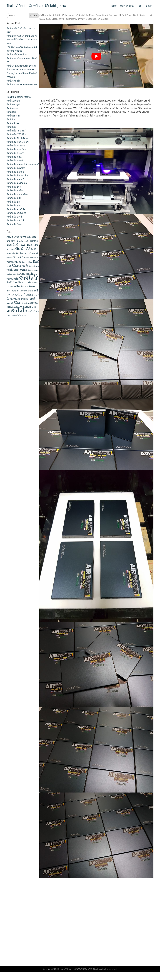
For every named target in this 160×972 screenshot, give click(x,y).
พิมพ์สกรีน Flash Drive (17, 138)
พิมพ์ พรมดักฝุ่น (14, 115)
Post (140, 5)
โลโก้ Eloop (103, 19)
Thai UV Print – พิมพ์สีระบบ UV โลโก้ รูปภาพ (36, 5)
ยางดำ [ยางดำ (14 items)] (28, 282)
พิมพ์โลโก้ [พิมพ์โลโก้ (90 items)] (29, 278)
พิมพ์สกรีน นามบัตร (16, 168)
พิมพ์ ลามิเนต (13, 123)
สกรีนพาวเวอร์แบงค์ (87, 19)
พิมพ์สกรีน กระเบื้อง (16, 149)
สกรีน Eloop (52, 19)
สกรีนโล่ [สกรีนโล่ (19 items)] (32, 311)
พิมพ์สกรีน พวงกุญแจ (17, 183)
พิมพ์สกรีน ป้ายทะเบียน (18, 175)
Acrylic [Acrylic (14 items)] (10, 237)
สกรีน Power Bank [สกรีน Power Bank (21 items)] (24, 286)
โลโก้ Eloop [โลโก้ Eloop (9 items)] (21, 315)
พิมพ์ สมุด (11, 127)
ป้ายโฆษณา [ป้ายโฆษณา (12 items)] (32, 241)
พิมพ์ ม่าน (11, 119)
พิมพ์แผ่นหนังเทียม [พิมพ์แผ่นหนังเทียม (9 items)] (13, 274)
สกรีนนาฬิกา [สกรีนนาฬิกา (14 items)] (13, 290)
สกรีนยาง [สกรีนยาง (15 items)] (30, 294)
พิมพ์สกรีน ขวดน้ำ (15, 160)
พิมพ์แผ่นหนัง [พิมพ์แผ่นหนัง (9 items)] (33, 270)
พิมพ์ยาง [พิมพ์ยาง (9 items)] (9, 258)
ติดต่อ (149, 5)
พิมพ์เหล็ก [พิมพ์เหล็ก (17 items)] (23, 266)
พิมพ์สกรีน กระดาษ (16, 145)
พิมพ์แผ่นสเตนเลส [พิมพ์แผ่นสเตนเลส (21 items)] (17, 269)
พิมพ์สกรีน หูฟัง (14, 205)
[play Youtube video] (96, 56)
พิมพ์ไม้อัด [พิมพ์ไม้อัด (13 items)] (19, 282)
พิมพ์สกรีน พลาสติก (16, 179)
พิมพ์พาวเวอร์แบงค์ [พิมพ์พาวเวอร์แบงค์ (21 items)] (27, 253)
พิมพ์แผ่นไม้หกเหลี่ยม (17, 54)
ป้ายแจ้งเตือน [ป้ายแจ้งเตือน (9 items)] (22, 241)
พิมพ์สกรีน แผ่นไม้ (15, 220)
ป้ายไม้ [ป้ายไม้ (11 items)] (9, 245)
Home (113, 5)
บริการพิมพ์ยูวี (127, 5)
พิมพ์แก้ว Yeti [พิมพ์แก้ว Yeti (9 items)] (34, 266)
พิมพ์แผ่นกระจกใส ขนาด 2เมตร (22, 36)
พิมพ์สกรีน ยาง (14, 187)
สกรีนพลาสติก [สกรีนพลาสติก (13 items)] (26, 291)
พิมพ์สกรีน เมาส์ (14, 217)
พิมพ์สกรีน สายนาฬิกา (17, 194)
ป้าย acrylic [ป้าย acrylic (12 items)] (11, 241)
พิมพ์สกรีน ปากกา (15, 172)
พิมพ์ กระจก (12, 108)
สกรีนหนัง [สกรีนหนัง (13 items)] (24, 299)
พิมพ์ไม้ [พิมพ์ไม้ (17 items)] (10, 282)
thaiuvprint (70, 15)
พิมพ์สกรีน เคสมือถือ (16, 213)
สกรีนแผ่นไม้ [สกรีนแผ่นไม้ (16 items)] (29, 307)
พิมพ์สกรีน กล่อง (14, 157)
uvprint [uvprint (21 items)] (18, 236)
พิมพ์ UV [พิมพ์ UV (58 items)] (22, 249)
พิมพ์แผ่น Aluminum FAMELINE (22, 84)
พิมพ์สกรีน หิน (13, 202)
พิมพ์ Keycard (13, 100)
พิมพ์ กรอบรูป (13, 104)
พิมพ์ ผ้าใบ (11, 112)
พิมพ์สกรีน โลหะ (109, 15)
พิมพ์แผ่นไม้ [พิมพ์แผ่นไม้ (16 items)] (13, 278)
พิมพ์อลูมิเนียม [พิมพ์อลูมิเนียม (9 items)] (27, 262)
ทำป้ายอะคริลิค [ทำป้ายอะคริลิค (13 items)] (29, 237)
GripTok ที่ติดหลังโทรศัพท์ (19, 97)
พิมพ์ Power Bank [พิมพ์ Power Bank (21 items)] (23, 244)
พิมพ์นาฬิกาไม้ (13, 81)
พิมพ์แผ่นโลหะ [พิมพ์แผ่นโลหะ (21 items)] (28, 274)
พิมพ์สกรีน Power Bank (90, 15)
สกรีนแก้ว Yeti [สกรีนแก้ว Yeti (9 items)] (25, 303)
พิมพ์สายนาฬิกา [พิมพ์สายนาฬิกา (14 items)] (31, 257)
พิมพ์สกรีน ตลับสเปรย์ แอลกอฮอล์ (23, 164)
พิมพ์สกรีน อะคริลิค (16, 209)
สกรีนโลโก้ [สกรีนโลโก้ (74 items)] (17, 310)
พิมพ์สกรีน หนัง (14, 198)
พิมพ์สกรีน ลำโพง (15, 190)
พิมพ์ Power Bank (130, 15)
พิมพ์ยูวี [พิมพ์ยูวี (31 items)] (18, 257)
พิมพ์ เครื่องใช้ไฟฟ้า (16, 134)
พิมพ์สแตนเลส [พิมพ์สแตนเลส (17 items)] (14, 261)
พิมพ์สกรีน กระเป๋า (15, 153)
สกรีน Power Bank (67, 19)
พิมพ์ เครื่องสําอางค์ (16, 130)
